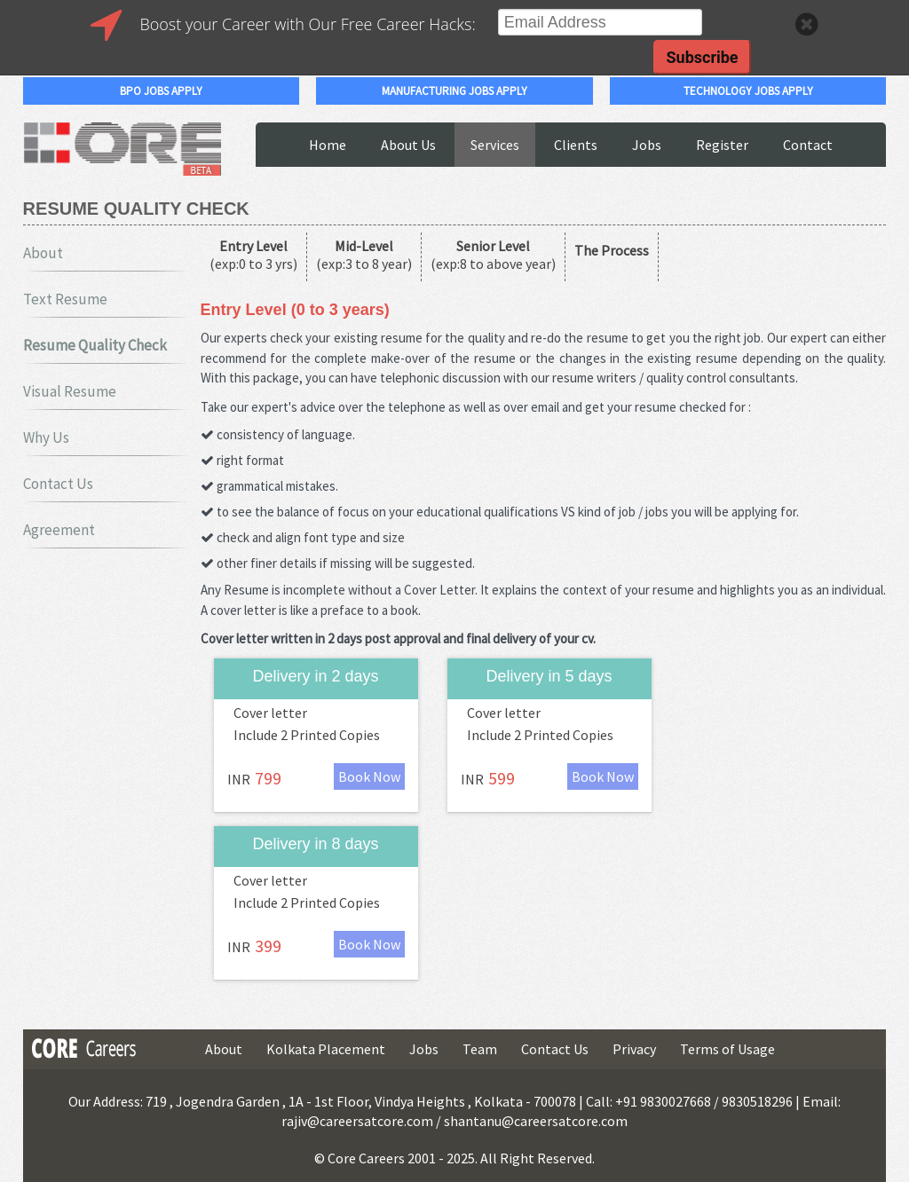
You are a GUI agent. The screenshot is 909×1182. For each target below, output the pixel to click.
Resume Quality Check (95, 345)
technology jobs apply (748, 90)
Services (494, 145)
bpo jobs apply (161, 90)
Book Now (369, 776)
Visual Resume (69, 391)
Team (479, 1049)
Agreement (59, 530)
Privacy (634, 1049)
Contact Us (58, 483)
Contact (808, 145)
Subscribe (702, 57)
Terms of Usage (727, 1049)
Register (722, 145)
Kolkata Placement (325, 1049)
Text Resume (65, 299)
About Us (408, 145)
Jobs (646, 145)
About (43, 253)
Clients (575, 145)
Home (327, 145)
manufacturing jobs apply (454, 90)
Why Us (46, 437)
